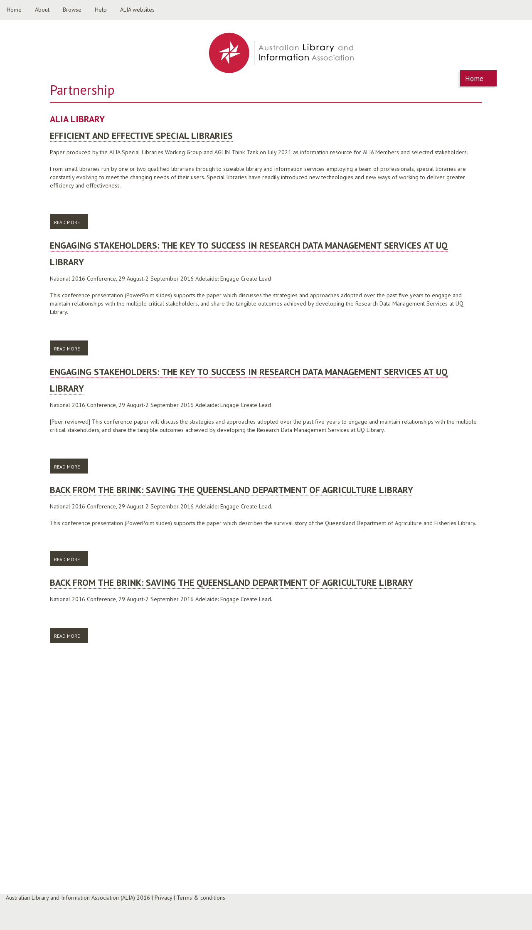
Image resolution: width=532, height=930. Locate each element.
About (42, 9)
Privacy (163, 897)
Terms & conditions (201, 897)
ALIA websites (137, 9)
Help (101, 9)
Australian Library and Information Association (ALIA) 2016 (78, 897)
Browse (72, 9)
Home (14, 9)
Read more (71, 221)
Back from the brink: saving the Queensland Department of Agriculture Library (231, 490)
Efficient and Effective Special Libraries (141, 135)
